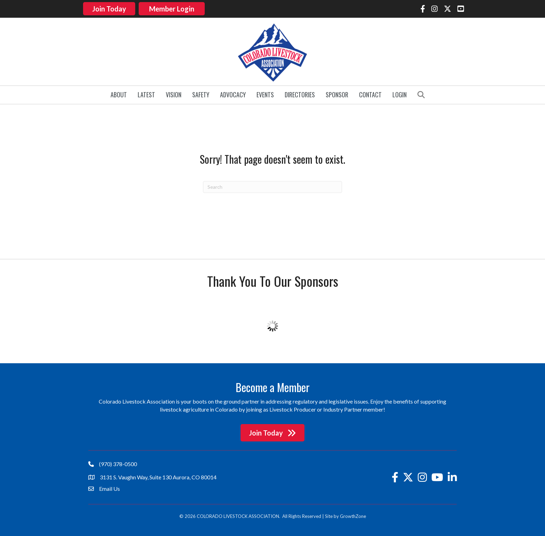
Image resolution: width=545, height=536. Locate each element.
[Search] (272, 186)
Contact (370, 93)
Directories (300, 93)
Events (265, 93)
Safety (200, 93)
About (119, 93)
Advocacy (233, 93)
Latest (146, 93)
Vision (173, 93)
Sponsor (337, 93)
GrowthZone (353, 515)
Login (399, 93)
